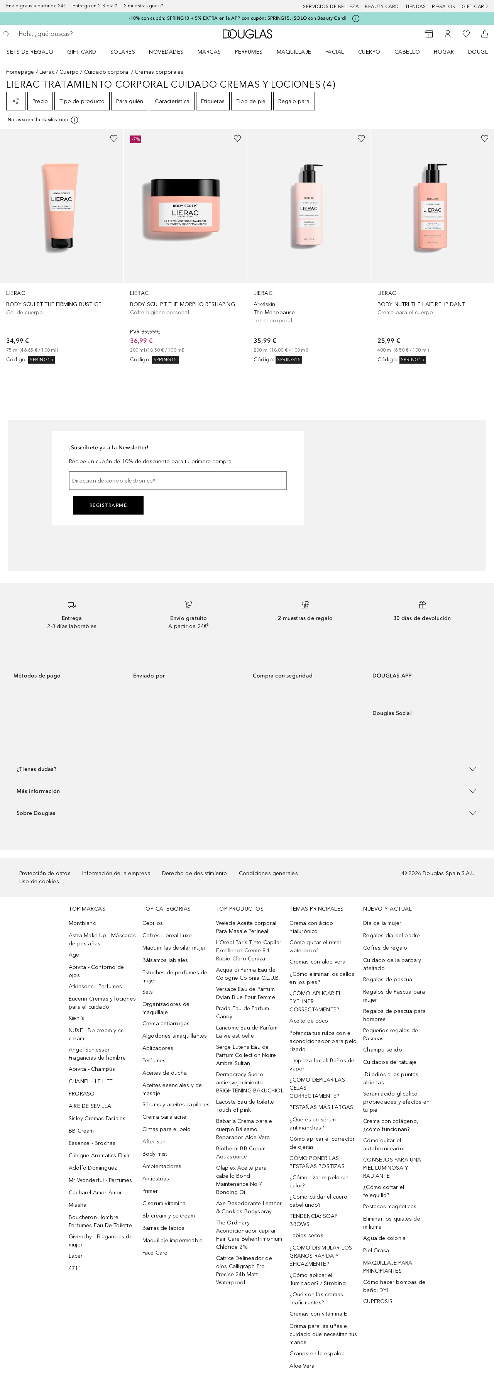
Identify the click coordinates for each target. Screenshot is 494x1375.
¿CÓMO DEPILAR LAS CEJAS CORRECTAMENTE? (317, 1088)
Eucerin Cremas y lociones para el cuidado (102, 1003)
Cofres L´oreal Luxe (167, 935)
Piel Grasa (376, 1250)
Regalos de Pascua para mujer (394, 996)
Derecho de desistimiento (194, 873)
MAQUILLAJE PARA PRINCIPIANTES (387, 1267)
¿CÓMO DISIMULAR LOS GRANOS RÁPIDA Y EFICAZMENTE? (320, 1256)
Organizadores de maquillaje (165, 1008)
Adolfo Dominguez (93, 1168)
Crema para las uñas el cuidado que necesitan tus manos (323, 1334)
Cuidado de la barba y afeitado (392, 964)
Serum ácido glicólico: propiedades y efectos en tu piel (396, 1102)
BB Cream (81, 1131)
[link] (61, 246)
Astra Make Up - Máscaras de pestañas (102, 939)
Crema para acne (164, 1117)
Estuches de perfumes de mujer (175, 976)
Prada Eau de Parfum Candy (242, 1012)
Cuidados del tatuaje (389, 1062)
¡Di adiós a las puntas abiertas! (390, 1078)
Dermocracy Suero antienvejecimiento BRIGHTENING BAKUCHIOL (250, 1082)
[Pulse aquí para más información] (356, 18)
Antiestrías (155, 1178)
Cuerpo (369, 52)
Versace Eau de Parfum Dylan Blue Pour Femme (245, 993)
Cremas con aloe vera (317, 961)
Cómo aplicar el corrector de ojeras (322, 1143)
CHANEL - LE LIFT (90, 1081)
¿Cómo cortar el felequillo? (383, 1191)
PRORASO (82, 1094)
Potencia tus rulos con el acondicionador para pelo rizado (323, 1041)
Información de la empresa (116, 873)
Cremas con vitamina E (318, 1314)
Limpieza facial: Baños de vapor (321, 1064)
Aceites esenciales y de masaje (172, 1089)
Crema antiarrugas (165, 1023)
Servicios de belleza (331, 6)
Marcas (209, 52)
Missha (77, 1205)
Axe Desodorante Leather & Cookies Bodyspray (249, 1207)
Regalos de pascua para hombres (394, 1015)
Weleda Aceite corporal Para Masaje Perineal (246, 927)
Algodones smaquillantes (174, 1036)
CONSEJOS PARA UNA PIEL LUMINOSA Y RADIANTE (392, 1168)
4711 (75, 1268)
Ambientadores (162, 1166)
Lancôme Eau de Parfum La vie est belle (246, 1031)
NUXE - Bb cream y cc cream (96, 1034)
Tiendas (415, 6)
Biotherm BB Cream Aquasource (241, 1152)
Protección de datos (45, 873)
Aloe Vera (302, 1366)
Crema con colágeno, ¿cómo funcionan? (390, 1125)
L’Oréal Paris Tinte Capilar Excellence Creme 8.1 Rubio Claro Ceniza (248, 950)
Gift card (475, 6)
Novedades (166, 52)
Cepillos (152, 923)
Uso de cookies (39, 881)
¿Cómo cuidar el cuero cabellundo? (318, 1201)
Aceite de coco (308, 1021)
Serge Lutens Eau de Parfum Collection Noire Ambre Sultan (246, 1055)
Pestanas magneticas (389, 1206)
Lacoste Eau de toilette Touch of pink (245, 1106)
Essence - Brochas (92, 1143)
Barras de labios (163, 1228)
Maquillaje (294, 52)
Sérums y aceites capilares (176, 1104)
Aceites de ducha (164, 1073)
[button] (247, 769)
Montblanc (82, 923)
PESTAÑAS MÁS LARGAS (321, 1107)
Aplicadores (157, 1048)
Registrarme (108, 505)
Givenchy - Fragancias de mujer (101, 1240)
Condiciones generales (268, 873)
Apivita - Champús (92, 1069)
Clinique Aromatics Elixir (99, 1155)
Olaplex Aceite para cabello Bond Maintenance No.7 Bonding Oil (241, 1180)
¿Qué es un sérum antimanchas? (312, 1123)
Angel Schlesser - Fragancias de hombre (97, 1053)
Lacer (76, 1256)
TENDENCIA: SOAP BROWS (313, 1220)
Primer (150, 1191)
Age (74, 955)
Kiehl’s (76, 1018)
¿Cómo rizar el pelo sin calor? (319, 1181)
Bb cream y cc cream (168, 1215)
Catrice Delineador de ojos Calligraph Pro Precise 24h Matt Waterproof (244, 1270)
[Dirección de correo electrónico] (178, 480)
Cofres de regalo (385, 948)
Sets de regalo (30, 52)
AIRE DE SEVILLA (90, 1106)
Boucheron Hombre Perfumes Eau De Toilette (100, 1221)
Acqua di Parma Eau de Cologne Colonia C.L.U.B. (248, 974)
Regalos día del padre (391, 935)
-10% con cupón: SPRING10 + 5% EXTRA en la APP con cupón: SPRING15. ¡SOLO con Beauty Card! (238, 18)
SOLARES (122, 52)
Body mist (154, 1154)
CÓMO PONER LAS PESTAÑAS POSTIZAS (316, 1162)
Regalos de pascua (387, 979)
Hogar (444, 52)
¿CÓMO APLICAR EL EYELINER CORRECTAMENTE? (315, 1001)
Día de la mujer (382, 923)
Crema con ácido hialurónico (311, 927)
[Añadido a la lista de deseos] (114, 138)
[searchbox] (75, 33)
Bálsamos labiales (165, 960)
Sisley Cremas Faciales (97, 1118)
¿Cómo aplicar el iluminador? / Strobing (317, 1279)
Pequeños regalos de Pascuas (390, 1034)
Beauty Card (382, 6)
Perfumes (249, 52)
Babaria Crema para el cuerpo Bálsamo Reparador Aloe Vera (245, 1129)
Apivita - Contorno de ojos (96, 971)
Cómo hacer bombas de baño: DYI (394, 1286)
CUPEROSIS (377, 1301)
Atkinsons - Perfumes (95, 986)
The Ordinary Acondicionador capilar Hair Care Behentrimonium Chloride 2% (249, 1234)
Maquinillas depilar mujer (174, 948)
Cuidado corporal (107, 72)
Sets (147, 992)
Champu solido (382, 1049)
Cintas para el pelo (166, 1129)
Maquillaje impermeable (172, 1240)
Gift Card (81, 52)
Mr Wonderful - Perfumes (100, 1180)
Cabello (407, 52)
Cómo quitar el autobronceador (384, 1144)
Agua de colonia (384, 1238)
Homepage (20, 72)
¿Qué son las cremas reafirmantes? (316, 1298)
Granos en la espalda (317, 1353)
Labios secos (306, 1235)
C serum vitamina (164, 1203)
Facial (334, 52)
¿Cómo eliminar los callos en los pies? (321, 978)
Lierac (46, 72)
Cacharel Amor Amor (95, 1192)
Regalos (443, 6)
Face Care (155, 1253)
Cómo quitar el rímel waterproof (315, 946)
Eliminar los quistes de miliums (391, 1223)
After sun (154, 1141)
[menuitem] (35, 51)
